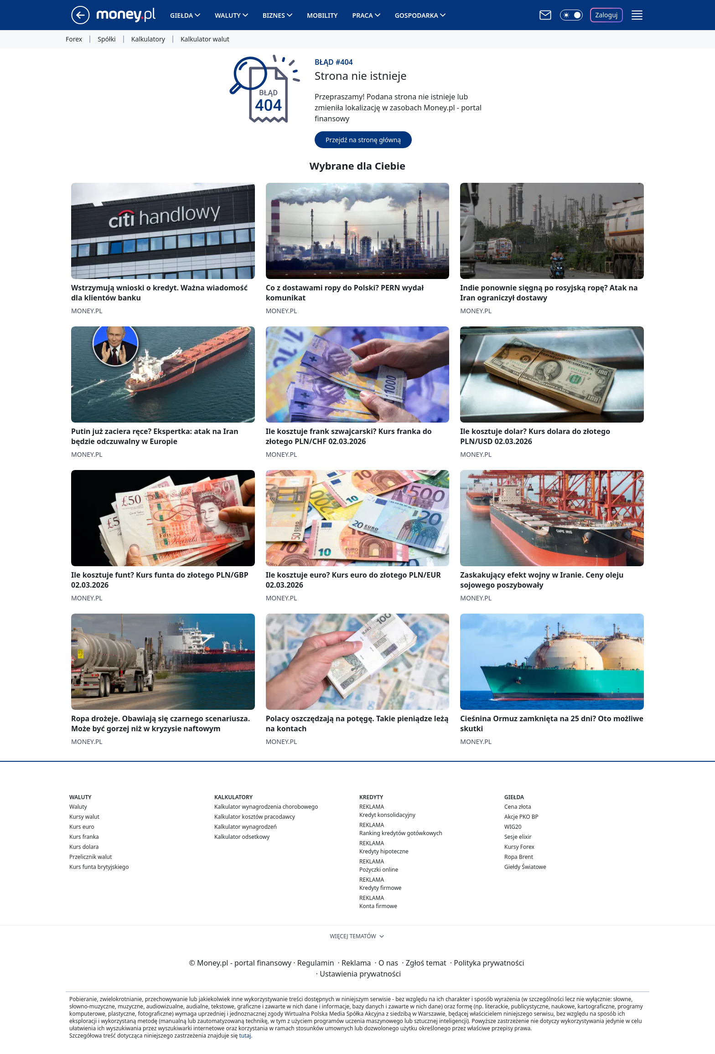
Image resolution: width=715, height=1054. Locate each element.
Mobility (322, 15)
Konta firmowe (378, 906)
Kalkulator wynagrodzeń (245, 827)
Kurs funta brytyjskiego (99, 867)
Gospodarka (416, 15)
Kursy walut (84, 817)
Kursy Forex (519, 847)
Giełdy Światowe (525, 867)
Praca (362, 15)
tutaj (245, 1035)
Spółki (106, 39)
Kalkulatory (148, 39)
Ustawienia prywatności (358, 974)
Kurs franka (84, 837)
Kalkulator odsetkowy (241, 837)
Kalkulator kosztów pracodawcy (254, 817)
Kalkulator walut (205, 39)
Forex (74, 39)
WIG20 (513, 827)
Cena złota (517, 807)
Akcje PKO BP (521, 817)
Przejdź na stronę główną (363, 139)
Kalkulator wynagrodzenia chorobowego (266, 807)
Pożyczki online (378, 869)
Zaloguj (607, 14)
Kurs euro (81, 827)
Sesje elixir (517, 837)
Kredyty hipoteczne (384, 851)
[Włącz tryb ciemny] (571, 15)
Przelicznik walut (90, 857)
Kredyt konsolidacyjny (387, 815)
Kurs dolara (84, 847)
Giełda (181, 15)
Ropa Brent (518, 857)
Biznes (274, 15)
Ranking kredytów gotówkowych (400, 833)
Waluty (228, 15)
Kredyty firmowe (380, 888)
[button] (637, 15)
